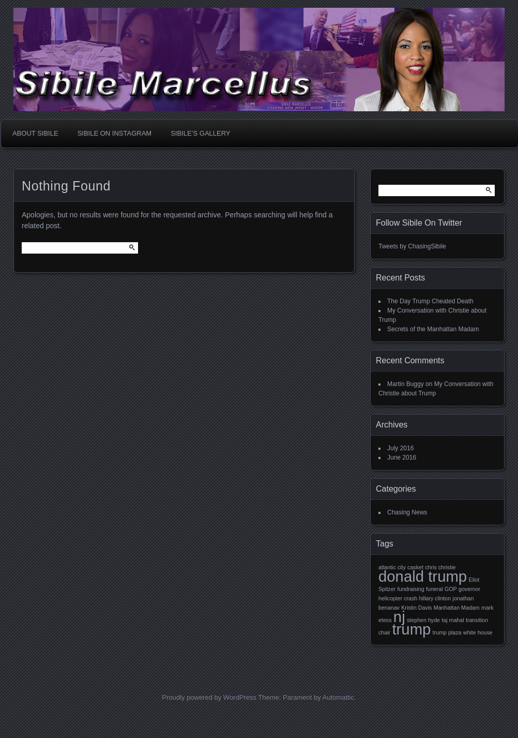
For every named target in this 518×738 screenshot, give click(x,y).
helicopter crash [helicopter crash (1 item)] (397, 598)
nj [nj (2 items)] (399, 616)
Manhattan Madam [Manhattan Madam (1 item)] (457, 607)
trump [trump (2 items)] (411, 629)
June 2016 (401, 457)
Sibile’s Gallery (200, 133)
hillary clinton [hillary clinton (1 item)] (435, 598)
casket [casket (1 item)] (415, 567)
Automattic (338, 697)
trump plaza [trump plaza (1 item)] (447, 632)
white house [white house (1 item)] (478, 632)
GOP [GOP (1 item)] (451, 589)
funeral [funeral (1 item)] (434, 589)
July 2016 (400, 448)
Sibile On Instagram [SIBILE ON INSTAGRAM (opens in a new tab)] (115, 133)
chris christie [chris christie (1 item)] (440, 567)
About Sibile (35, 133)
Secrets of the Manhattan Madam (433, 329)
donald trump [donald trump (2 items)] (422, 576)
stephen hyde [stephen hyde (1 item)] (423, 620)
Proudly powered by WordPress (209, 697)
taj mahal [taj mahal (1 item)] (452, 620)
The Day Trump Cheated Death (430, 301)
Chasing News (407, 512)
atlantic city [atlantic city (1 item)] (392, 567)
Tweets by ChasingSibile (412, 246)
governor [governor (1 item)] (469, 589)
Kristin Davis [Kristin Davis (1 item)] (416, 607)
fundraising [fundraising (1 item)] (411, 589)
